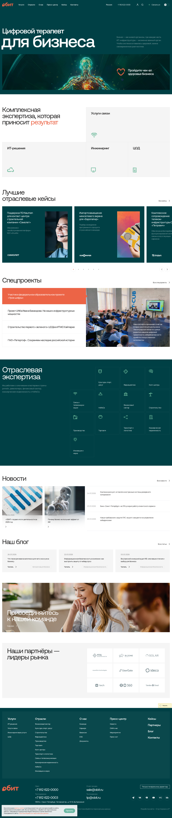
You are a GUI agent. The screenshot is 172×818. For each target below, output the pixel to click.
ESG (81, 737)
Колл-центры (40, 749)
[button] (73, 269)
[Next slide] (167, 269)
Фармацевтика (40, 737)
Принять (69, 810)
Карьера (83, 728)
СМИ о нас (114, 728)
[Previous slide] (161, 269)
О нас (41, 5)
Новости (113, 724)
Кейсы (64, 5)
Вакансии (83, 732)
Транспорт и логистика (44, 754)
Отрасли (31, 5)
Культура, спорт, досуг (43, 728)
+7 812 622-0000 (124, 5)
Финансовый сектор (42, 724)
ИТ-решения (12, 724)
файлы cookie (19, 808)
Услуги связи (12, 728)
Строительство (41, 732)
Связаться (154, 5)
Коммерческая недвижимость (46, 762)
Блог (150, 731)
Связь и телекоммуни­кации (45, 758)
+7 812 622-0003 (46, 798)
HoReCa (38, 767)
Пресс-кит (114, 737)
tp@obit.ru (93, 798)
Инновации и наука (42, 771)
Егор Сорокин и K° (163, 809)
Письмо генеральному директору (155, 787)
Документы (84, 741)
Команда (83, 724)
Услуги (21, 5)
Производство (40, 741)
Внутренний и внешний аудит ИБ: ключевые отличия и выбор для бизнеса (142, 560)
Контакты (74, 5)
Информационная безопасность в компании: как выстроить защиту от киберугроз (84, 560)
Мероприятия (115, 732)
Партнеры (154, 725)
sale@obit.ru (94, 790)
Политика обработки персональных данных (93, 809)
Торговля (38, 745)
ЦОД (9, 737)
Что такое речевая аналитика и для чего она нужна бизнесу (28, 560)
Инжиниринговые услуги (17, 732)
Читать (10, 567)
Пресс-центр (52, 5)
